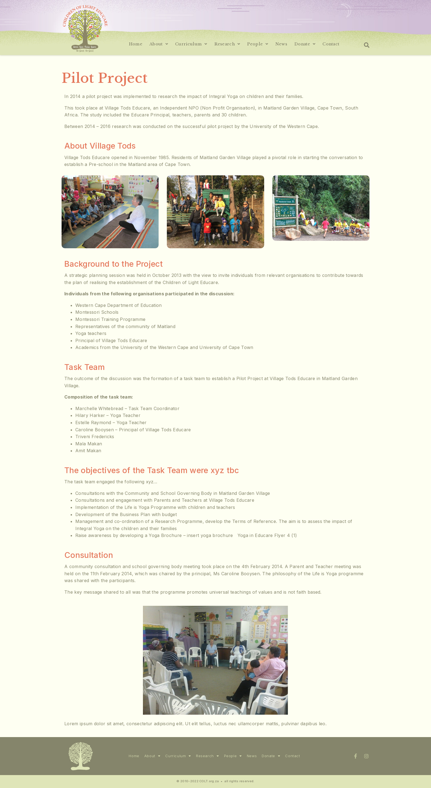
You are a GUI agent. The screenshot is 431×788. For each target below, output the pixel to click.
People (257, 44)
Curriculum (191, 44)
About (159, 44)
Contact (330, 44)
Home (135, 44)
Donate (304, 44)
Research (227, 44)
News (281, 44)
